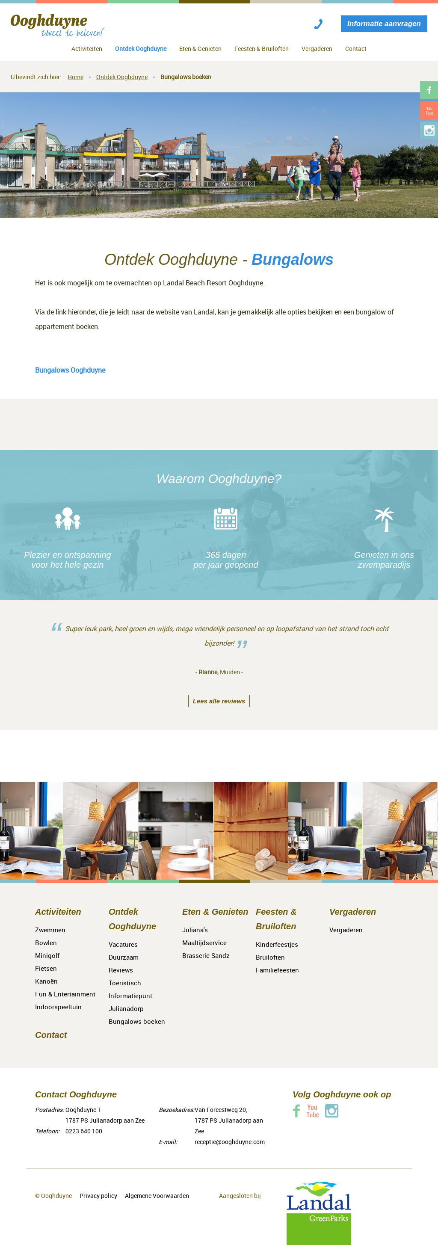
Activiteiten (86, 48)
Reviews (121, 970)
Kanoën (46, 981)
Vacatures (123, 944)
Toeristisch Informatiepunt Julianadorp (130, 995)
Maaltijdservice (204, 942)
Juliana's (195, 929)
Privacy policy (98, 1196)
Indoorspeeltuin (58, 1006)
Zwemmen (50, 929)
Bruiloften (270, 957)
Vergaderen (317, 48)
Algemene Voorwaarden (157, 1196)
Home (75, 77)
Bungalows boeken (185, 77)
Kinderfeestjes (277, 944)
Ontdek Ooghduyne (140, 48)
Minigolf (47, 955)
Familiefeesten (277, 970)
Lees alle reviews (219, 701)
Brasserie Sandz (206, 955)
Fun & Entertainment (65, 994)
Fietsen (46, 968)
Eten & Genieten (200, 48)
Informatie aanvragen (384, 24)
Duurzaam (124, 957)
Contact (356, 48)
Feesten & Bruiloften (261, 48)
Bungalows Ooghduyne (70, 370)
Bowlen (46, 942)
